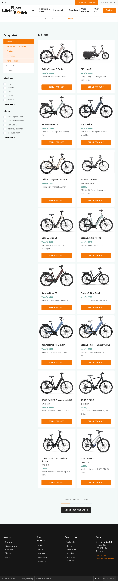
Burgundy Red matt (15, 129)
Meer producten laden (76, 510)
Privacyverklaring (27, 579)
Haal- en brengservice (71, 547)
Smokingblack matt (15, 117)
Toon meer (8, 104)
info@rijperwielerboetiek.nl (105, 559)
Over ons (96, 10)
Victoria (11, 100)
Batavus (11, 88)
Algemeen (7, 537)
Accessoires (60, 10)
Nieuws (8, 553)
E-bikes (69, 19)
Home (33, 10)
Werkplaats (70, 542)
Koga (10, 84)
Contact (109, 10)
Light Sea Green (14, 125)
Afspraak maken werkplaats (87, 2)
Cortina (10, 96)
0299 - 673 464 (106, 2)
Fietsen (40, 545)
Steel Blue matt (14, 133)
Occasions (73, 10)
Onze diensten (85, 10)
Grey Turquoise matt (16, 121)
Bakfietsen (42, 553)
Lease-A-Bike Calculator (71, 558)
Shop (47, 19)
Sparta (10, 92)
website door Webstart (43, 579)
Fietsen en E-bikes (44, 10)
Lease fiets (70, 553)
